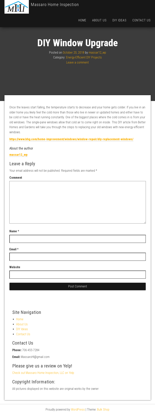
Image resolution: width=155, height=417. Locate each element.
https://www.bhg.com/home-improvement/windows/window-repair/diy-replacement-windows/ (71, 153)
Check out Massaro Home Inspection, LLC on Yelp (43, 386)
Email (14, 263)
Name (14, 245)
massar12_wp (97, 66)
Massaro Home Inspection (55, 4)
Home (82, 20)
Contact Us (141, 20)
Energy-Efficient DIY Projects (84, 71)
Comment (15, 191)
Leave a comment (77, 76)
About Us (99, 20)
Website (14, 281)
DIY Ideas (119, 20)
